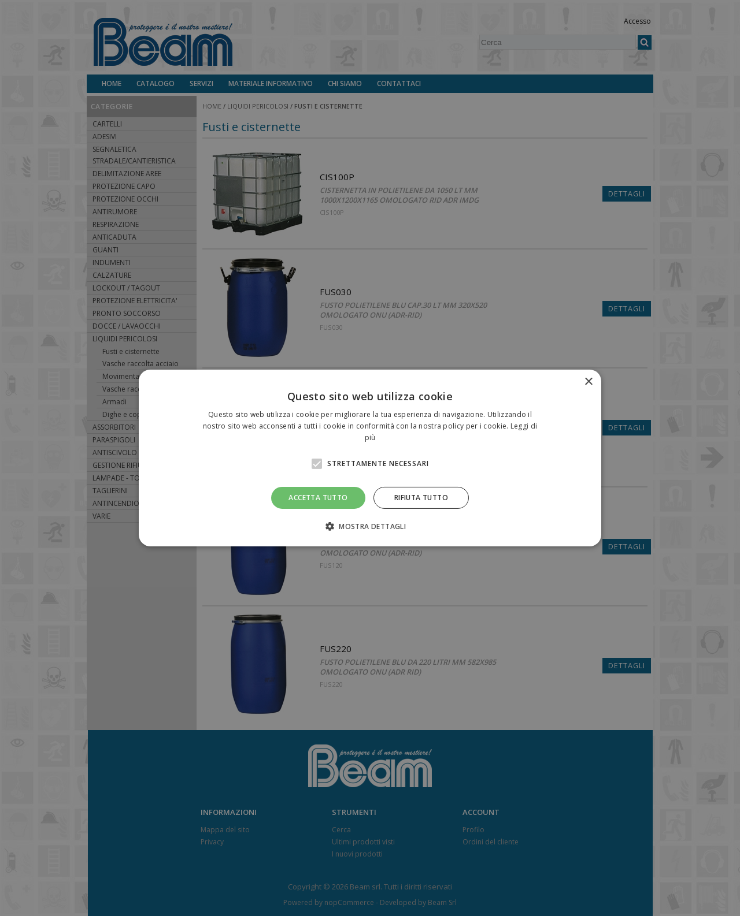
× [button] (588, 382)
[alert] (370, 458)
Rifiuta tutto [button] (421, 497)
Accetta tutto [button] (317, 497)
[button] (370, 526)
